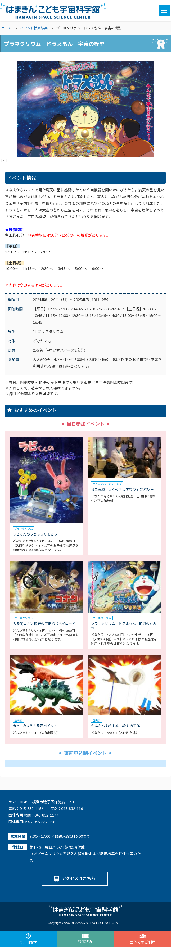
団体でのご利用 (143, 939)
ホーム (6, 28)
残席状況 (85, 939)
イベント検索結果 (34, 28)
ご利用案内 (28, 939)
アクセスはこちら (74, 878)
